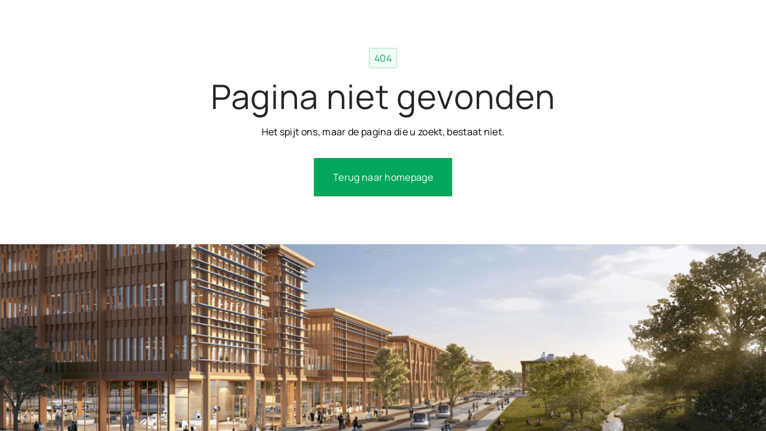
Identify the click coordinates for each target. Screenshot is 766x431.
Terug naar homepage (383, 177)
